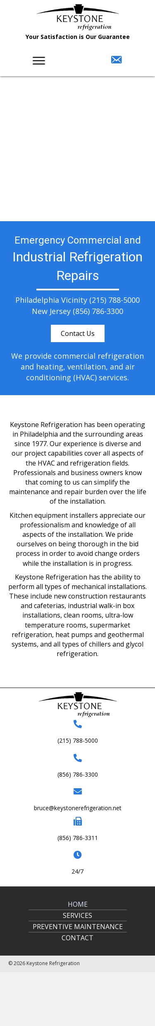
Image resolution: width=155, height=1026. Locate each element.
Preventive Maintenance (78, 926)
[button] (78, 333)
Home (78, 904)
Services (77, 915)
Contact (77, 937)
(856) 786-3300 (98, 311)
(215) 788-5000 (114, 300)
